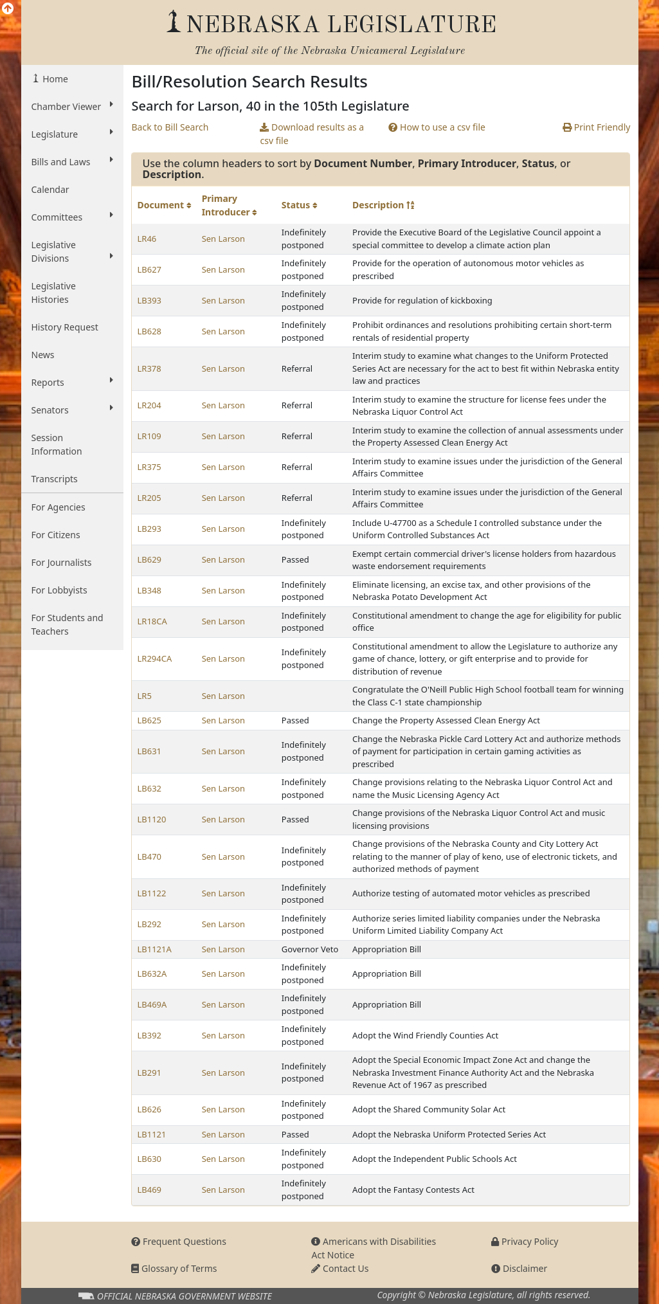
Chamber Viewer (73, 106)
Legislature (73, 133)
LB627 (149, 269)
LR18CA (152, 621)
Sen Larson (223, 238)
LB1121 (151, 1134)
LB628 (149, 331)
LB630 (149, 1158)
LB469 (149, 1189)
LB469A (152, 1004)
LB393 (149, 300)
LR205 (149, 497)
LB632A (152, 973)
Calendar (50, 189)
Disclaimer (519, 1268)
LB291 (149, 1072)
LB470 (149, 856)
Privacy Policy (524, 1241)
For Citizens (56, 535)
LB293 (149, 528)
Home (54, 79)
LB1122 (151, 893)
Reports (73, 382)
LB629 (149, 559)
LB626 (149, 1109)
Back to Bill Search (169, 127)
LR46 (146, 238)
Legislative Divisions (73, 251)
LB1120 (151, 819)
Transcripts (55, 479)
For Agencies (59, 507)
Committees (73, 216)
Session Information (57, 444)
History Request (65, 327)
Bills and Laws (73, 161)
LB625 (149, 720)
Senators (73, 409)
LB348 (149, 590)
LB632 (149, 788)
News (43, 355)
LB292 (149, 924)
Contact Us (339, 1268)
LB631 (149, 751)
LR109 (149, 436)
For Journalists (62, 562)
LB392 (149, 1035)
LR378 (149, 368)
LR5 (144, 696)
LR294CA (154, 658)
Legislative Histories (54, 292)
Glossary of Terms (174, 1268)
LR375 (149, 467)
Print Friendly (596, 127)
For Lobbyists (59, 590)
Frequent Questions (178, 1241)
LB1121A (154, 949)
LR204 (149, 405)
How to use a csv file (436, 127)
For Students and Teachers (68, 624)
